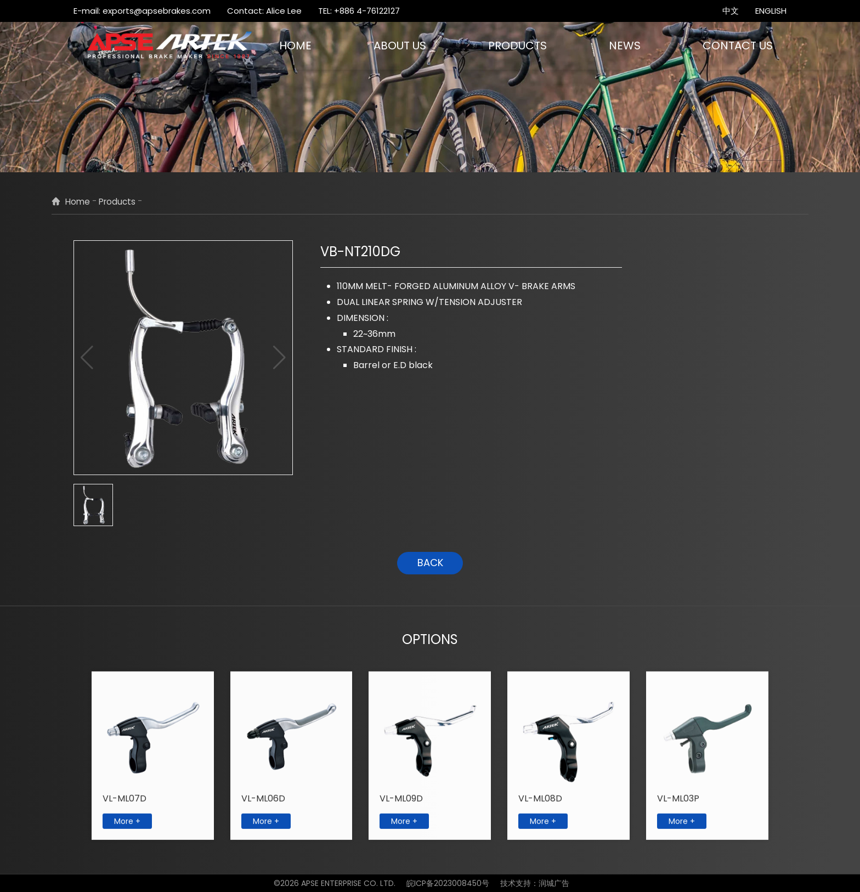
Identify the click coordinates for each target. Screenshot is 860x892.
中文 (730, 10)
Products (117, 201)
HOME (295, 45)
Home (77, 201)
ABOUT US (400, 45)
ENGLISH (771, 10)
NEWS (625, 45)
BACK (430, 562)
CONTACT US (738, 45)
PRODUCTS (517, 45)
